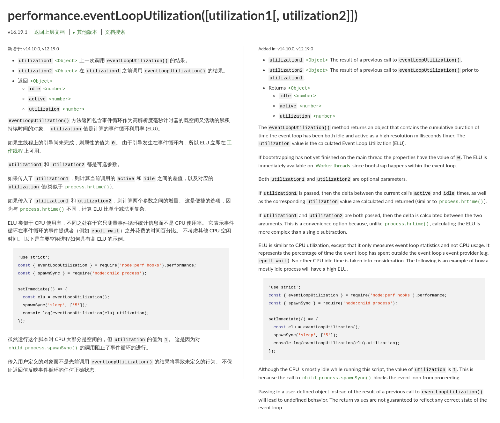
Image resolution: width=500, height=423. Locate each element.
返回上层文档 (49, 32)
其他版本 (85, 32)
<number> (54, 88)
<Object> (66, 60)
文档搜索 (115, 32)
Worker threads (332, 165)
